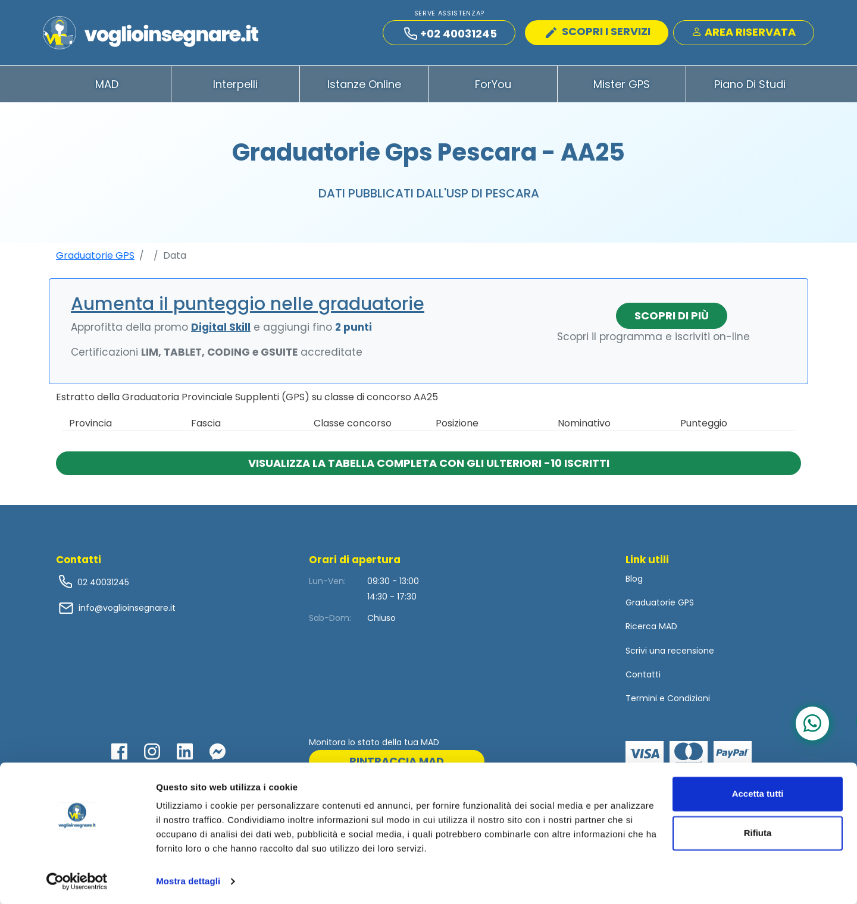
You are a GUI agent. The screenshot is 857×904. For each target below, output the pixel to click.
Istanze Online (364, 88)
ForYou (493, 88)
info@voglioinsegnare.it (127, 612)
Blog (634, 583)
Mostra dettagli (188, 880)
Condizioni (688, 702)
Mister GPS (621, 88)
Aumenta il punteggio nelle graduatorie (247, 308)
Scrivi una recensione (669, 655)
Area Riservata (744, 33)
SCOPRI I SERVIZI (598, 33)
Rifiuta (758, 832)
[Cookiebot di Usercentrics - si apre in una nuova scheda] (77, 881)
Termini (641, 702)
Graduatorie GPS (95, 259)
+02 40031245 (450, 35)
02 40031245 (102, 586)
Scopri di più (671, 319)
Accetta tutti (758, 793)
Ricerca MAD (651, 631)
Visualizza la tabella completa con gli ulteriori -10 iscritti (428, 467)
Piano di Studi (750, 88)
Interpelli (235, 88)
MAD (106, 88)
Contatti (643, 679)
